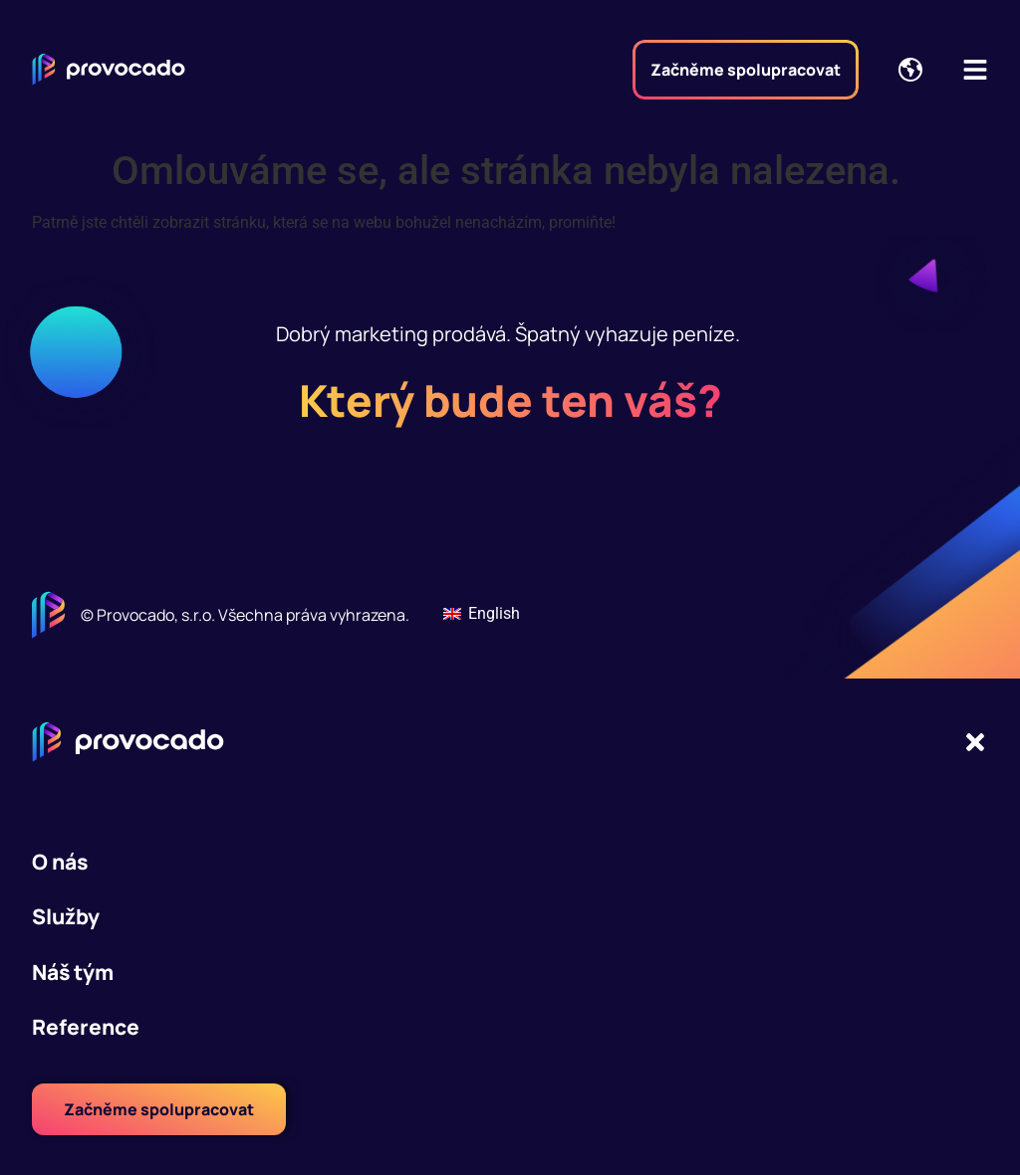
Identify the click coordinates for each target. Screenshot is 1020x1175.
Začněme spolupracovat (745, 70)
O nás (60, 862)
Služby (66, 916)
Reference (85, 1027)
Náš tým (73, 972)
